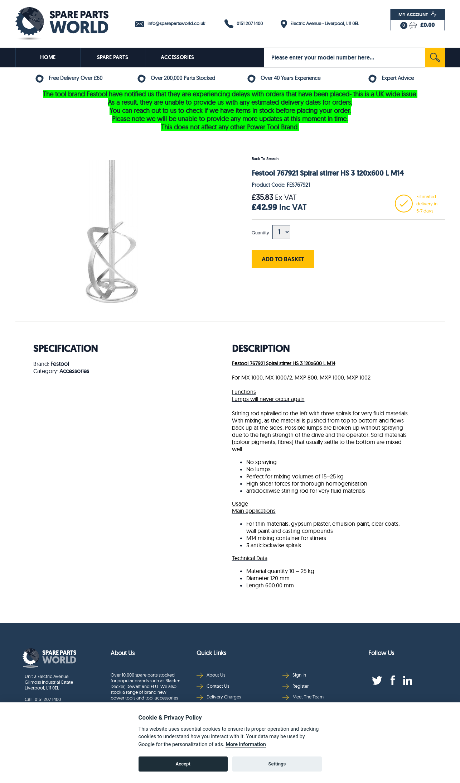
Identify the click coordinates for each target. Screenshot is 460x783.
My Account (417, 14)
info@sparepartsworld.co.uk (170, 23)
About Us (211, 675)
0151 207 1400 (243, 23)
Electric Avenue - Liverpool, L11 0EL (320, 24)
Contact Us (213, 686)
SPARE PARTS (112, 57)
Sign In (294, 675)
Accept (183, 764)
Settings (277, 764)
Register (295, 686)
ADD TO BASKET (283, 259)
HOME (47, 57)
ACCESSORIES (177, 57)
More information (246, 744)
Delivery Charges (219, 697)
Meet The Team (303, 697)
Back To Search (265, 158)
